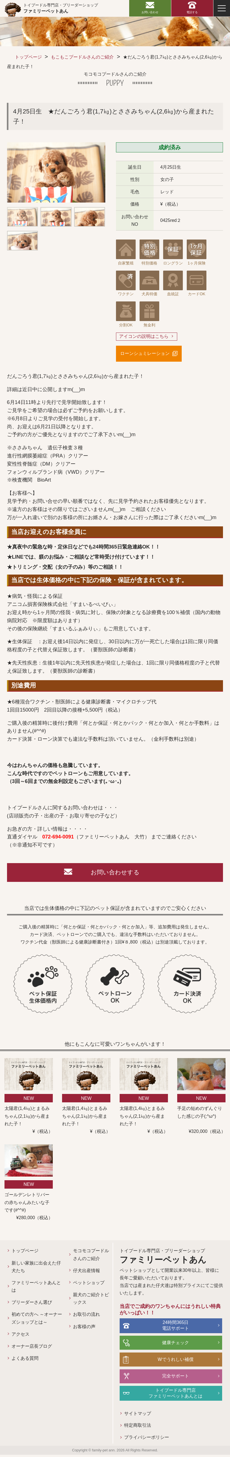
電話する (192, 12)
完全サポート (171, 1377)
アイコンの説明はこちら (143, 336)
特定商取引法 (129, 1427)
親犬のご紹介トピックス (84, 1299)
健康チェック (171, 1344)
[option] (56, 172)
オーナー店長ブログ (32, 1347)
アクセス (20, 1335)
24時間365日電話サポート (171, 1327)
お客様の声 (80, 1327)
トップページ (28, 57)
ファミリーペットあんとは (34, 1287)
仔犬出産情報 (82, 1271)
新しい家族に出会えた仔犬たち (34, 1268)
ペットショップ (84, 1283)
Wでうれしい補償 (172, 1361)
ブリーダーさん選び (32, 1303)
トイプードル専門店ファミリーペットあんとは (172, 1394)
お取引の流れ (82, 1315)
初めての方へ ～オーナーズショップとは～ (35, 1319)
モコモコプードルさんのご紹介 (84, 1255)
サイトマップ (129, 1415)
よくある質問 (25, 1359)
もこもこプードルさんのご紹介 (82, 57)
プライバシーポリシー (138, 1439)
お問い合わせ (150, 12)
